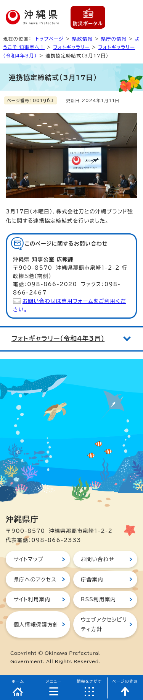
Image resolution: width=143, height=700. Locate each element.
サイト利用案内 (31, 599)
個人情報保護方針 (35, 624)
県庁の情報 (114, 38)
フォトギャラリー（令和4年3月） (57, 338)
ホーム (18, 681)
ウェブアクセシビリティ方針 (104, 624)
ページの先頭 (125, 681)
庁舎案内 (92, 579)
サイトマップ (28, 559)
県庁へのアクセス (34, 579)
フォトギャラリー (71, 47)
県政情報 (82, 38)
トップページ (49, 38)
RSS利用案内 (98, 599)
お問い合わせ (97, 559)
